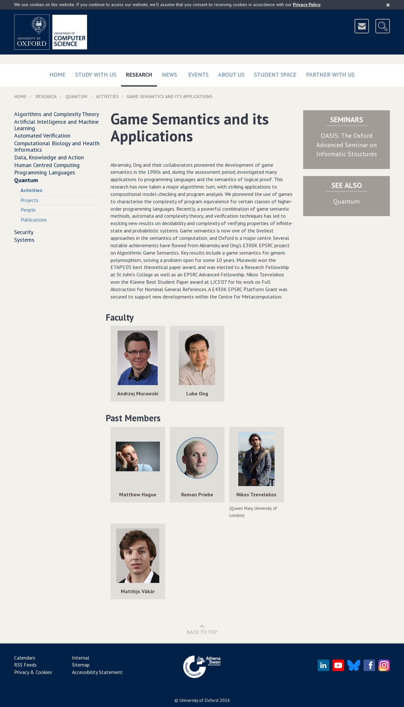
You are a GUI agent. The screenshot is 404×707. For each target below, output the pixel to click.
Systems (24, 239)
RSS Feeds (25, 664)
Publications (34, 219)
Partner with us (330, 74)
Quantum (76, 96)
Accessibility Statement (97, 672)
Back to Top (202, 629)
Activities (31, 190)
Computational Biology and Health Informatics (57, 146)
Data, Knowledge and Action (49, 157)
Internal (80, 657)
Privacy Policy (307, 4)
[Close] (388, 5)
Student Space (275, 74)
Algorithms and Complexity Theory (56, 114)
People (28, 209)
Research (141, 73)
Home (57, 74)
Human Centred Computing (47, 165)
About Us (231, 74)
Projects (30, 200)
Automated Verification (42, 135)
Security (23, 232)
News (169, 74)
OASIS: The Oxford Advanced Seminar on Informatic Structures (346, 144)
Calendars (24, 657)
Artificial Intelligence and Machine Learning (56, 125)
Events (198, 74)
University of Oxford (199, 700)
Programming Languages (44, 172)
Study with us (95, 74)
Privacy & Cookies (33, 672)
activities (107, 96)
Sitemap (81, 664)
